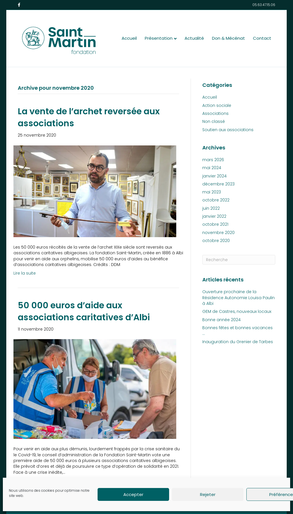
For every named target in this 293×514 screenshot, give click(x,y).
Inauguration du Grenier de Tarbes (237, 342)
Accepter (133, 494)
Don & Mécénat (228, 38)
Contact (262, 38)
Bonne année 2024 (221, 320)
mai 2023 (211, 192)
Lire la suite (24, 273)
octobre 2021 (215, 224)
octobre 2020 (216, 240)
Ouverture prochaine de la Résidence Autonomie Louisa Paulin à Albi (238, 297)
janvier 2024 (214, 176)
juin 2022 (211, 208)
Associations (215, 113)
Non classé (213, 121)
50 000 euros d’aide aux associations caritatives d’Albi (84, 311)
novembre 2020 (218, 232)
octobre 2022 (215, 200)
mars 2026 (213, 160)
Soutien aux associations (228, 130)
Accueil (129, 38)
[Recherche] (238, 260)
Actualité (194, 38)
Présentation (159, 38)
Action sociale (216, 105)
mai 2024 (211, 168)
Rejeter (207, 494)
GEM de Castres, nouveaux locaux (236, 311)
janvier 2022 (214, 216)
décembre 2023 (218, 184)
